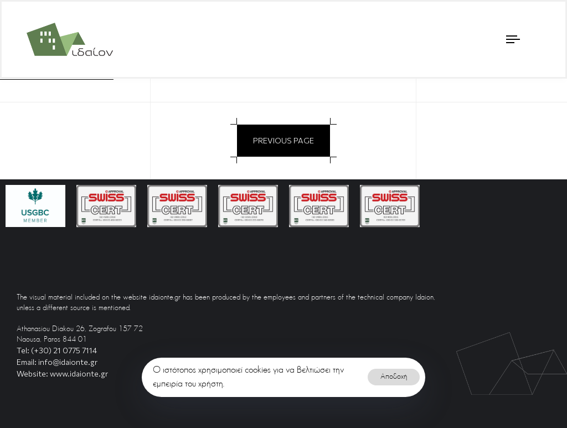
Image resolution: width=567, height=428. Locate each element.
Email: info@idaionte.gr (57, 362)
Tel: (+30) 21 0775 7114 (57, 350)
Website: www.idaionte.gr (62, 373)
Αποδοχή (393, 377)
